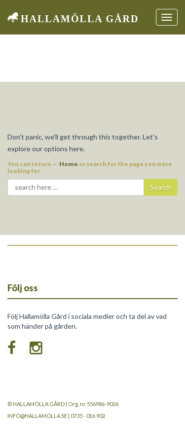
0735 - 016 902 (88, 415)
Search (160, 187)
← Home (65, 164)
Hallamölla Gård (80, 18)
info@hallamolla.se (37, 415)
